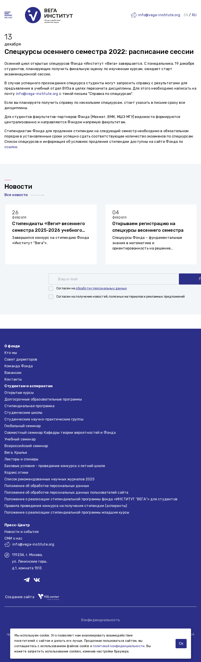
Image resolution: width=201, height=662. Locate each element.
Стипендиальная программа (29, 406)
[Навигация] (8, 13)
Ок (181, 643)
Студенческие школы (23, 413)
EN (186, 15)
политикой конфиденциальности (118, 646)
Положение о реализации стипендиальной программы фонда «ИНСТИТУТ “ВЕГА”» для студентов (90, 499)
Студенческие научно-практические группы (43, 419)
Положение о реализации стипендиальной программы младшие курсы (66, 512)
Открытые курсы (19, 393)
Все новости (24, 195)
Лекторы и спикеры (21, 459)
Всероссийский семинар (26, 446)
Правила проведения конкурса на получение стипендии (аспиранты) (65, 506)
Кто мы (10, 353)
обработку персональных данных (101, 288)
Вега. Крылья (15, 452)
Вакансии (13, 373)
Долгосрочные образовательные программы (43, 399)
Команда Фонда (18, 366)
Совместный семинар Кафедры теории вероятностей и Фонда (60, 432)
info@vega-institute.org (159, 15)
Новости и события (21, 532)
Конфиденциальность (100, 620)
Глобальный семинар (22, 426)
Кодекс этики (16, 472)
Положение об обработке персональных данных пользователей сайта (66, 492)
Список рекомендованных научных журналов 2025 (49, 479)
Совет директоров (20, 359)
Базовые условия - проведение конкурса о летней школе (54, 466)
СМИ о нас (13, 538)
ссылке (10, 147)
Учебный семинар (20, 439)
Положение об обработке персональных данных (46, 486)
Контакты (13, 379)
